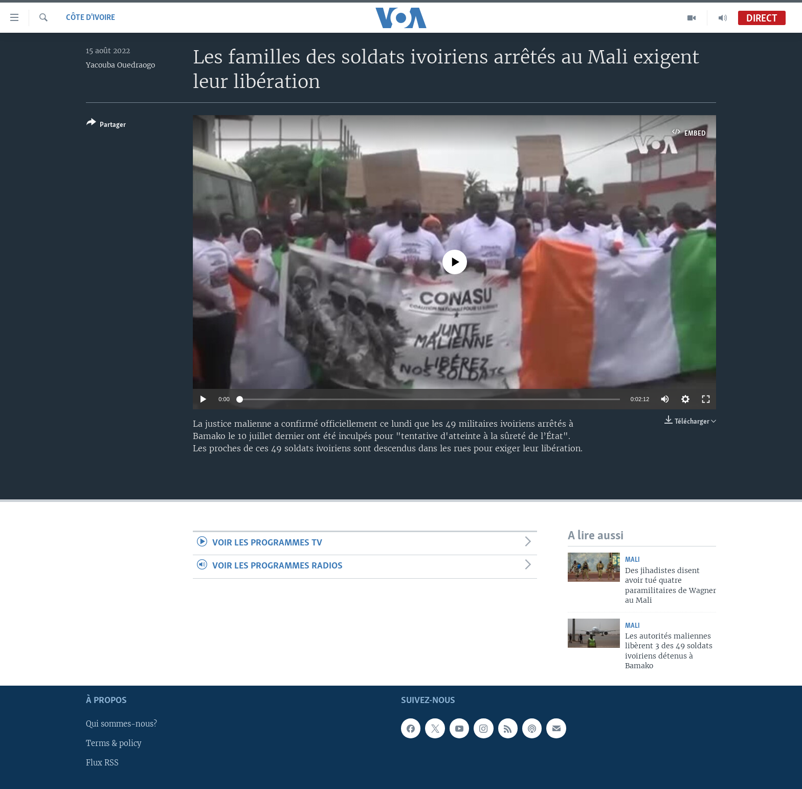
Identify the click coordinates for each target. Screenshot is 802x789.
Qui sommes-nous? (121, 724)
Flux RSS (102, 763)
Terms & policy (113, 743)
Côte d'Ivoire (90, 18)
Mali (632, 560)
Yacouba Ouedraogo (120, 65)
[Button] (106, 125)
